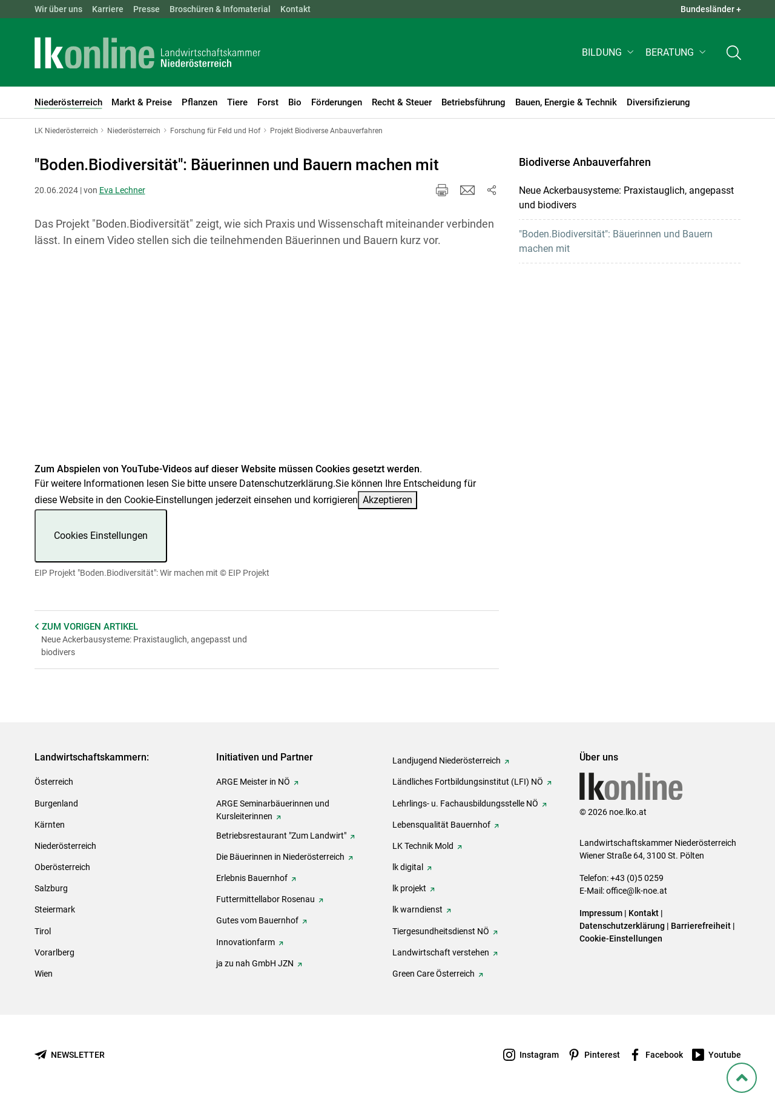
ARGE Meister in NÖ (253, 782)
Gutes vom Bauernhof (257, 920)
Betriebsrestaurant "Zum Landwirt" (281, 835)
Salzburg (51, 888)
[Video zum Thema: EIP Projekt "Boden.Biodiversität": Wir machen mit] (267, 362)
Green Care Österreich (433, 973)
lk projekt (409, 888)
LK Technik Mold (422, 846)
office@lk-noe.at (636, 891)
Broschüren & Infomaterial (220, 9)
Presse (146, 9)
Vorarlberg (54, 952)
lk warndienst (417, 909)
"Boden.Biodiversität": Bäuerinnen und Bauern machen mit (616, 241)
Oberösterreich (62, 867)
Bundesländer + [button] (711, 9)
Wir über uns (58, 9)
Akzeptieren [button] (387, 500)
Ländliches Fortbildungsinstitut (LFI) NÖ (467, 782)
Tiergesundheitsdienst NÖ (440, 931)
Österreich (54, 782)
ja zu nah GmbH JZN (255, 963)
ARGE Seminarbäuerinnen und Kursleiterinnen (272, 810)
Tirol (43, 931)
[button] (609, 52)
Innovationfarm (245, 942)
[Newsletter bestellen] (70, 1055)
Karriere (108, 9)
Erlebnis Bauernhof (252, 878)
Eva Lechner (122, 190)
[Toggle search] (734, 52)
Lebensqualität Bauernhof (441, 825)
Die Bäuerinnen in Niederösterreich (280, 857)
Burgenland (56, 803)
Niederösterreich (65, 846)
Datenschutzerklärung (286, 483)
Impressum (600, 913)
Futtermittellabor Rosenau (265, 899)
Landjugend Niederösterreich (446, 760)
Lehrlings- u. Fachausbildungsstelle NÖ (465, 803)
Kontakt (295, 9)
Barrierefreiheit (701, 926)
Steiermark (55, 909)
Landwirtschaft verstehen (440, 952)
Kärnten (50, 825)
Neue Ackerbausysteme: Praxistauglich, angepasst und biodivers (626, 198)
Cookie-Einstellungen (620, 938)
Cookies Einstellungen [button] (101, 535)
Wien (44, 973)
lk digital (407, 867)
